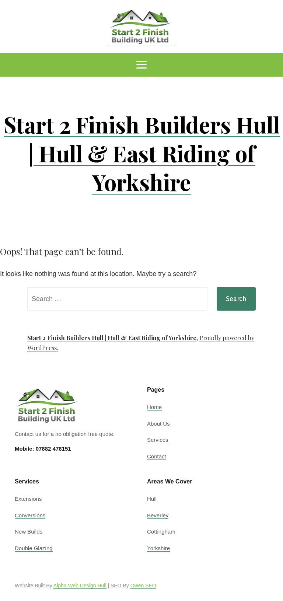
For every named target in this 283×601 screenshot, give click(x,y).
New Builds (28, 531)
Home (154, 407)
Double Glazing (34, 548)
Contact (156, 456)
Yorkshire (158, 548)
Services (157, 440)
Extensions (28, 499)
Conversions (30, 515)
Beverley (157, 515)
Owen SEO (143, 585)
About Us (158, 423)
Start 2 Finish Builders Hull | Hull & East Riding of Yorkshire (142, 152)
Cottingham (161, 531)
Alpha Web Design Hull (79, 585)
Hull (152, 499)
